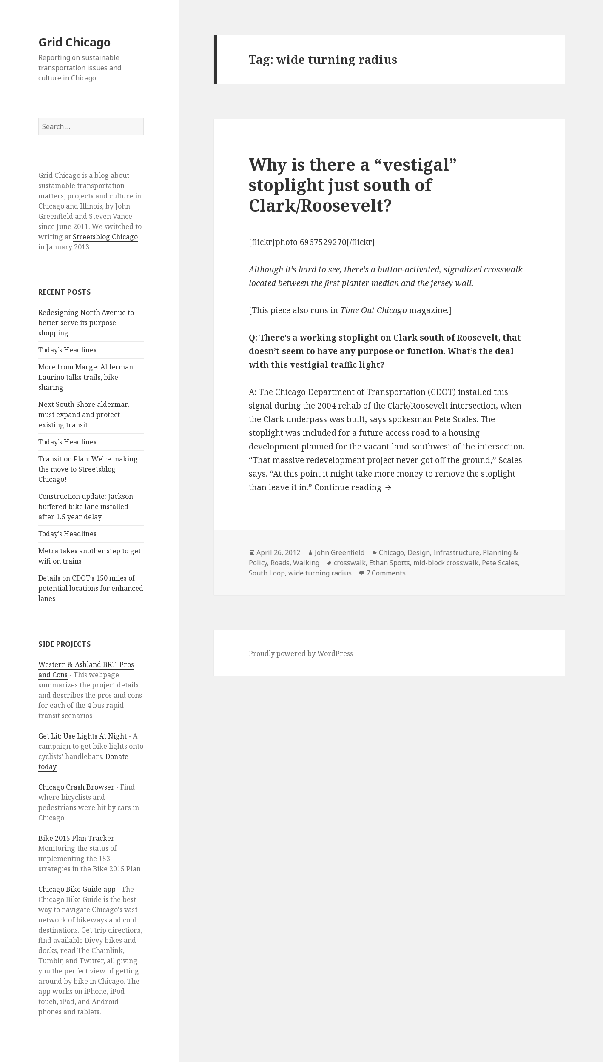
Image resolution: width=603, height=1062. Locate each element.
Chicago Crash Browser (76, 787)
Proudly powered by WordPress (301, 653)
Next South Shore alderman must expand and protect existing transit (83, 414)
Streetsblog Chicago (105, 236)
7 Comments (386, 573)
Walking (306, 562)
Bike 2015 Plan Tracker (76, 838)
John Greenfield (339, 552)
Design (418, 552)
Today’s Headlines (67, 350)
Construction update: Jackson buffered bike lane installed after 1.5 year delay (85, 506)
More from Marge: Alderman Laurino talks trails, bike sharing (85, 377)
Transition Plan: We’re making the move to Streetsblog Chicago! (88, 469)
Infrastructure (456, 552)
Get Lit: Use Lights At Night (82, 736)
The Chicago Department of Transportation (342, 392)
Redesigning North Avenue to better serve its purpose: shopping (86, 323)
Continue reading (354, 487)
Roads (280, 562)
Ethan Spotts (389, 562)
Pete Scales (500, 562)
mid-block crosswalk (445, 562)
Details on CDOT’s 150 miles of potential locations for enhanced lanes (90, 588)
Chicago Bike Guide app (77, 889)
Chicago (391, 552)
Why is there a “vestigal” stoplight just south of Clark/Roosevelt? (353, 184)
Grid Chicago (74, 42)
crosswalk (350, 562)
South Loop (267, 573)
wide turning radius (320, 573)
